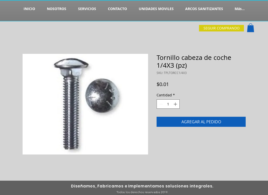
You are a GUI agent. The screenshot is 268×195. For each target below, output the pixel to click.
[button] (250, 27)
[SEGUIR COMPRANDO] (221, 28)
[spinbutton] (168, 104)
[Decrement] (160, 104)
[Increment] (176, 104)
